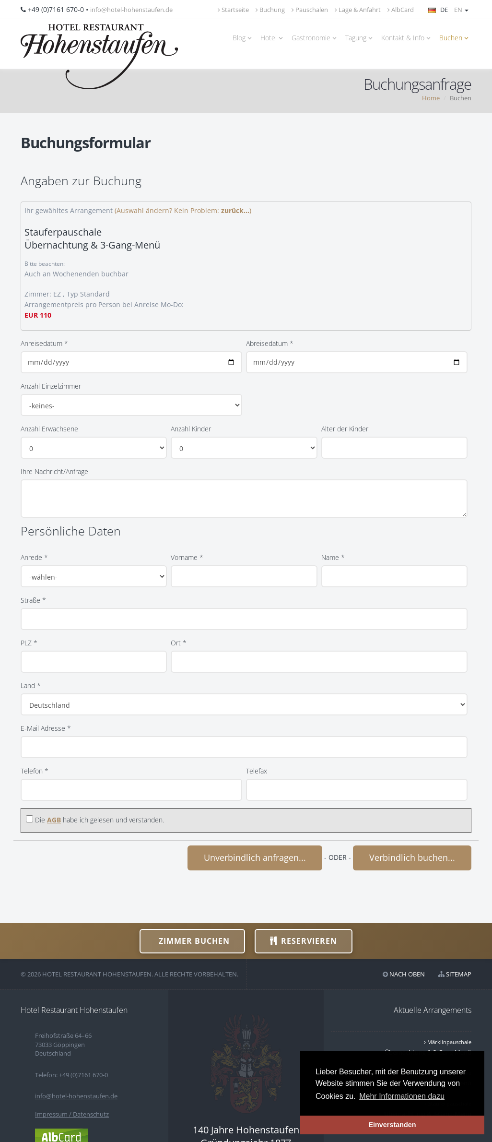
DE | (448, 9)
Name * (333, 557)
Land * (31, 685)
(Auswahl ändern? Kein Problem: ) (183, 210)
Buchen (455, 37)
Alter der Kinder (344, 428)
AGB (54, 819)
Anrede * (34, 557)
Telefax (256, 770)
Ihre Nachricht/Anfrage (54, 471)
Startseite (233, 9)
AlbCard (400, 9)
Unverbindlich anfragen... (255, 857)
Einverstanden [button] (392, 1125)
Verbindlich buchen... (412, 857)
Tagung (360, 37)
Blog (244, 37)
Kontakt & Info (407, 37)
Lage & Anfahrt (358, 9)
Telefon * (34, 770)
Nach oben (407, 974)
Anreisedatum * (44, 343)
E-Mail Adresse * (46, 728)
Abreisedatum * (269, 343)
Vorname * (187, 557)
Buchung (270, 9)
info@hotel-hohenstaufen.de (131, 9)
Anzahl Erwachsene (49, 428)
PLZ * (29, 642)
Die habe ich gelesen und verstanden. (99, 819)
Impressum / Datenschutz (72, 1114)
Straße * (33, 600)
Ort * (179, 642)
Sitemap (458, 974)
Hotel (273, 37)
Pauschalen (310, 9)
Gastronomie (316, 37)
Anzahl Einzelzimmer (51, 386)
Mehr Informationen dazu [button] (402, 1096)
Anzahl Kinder (191, 428)
